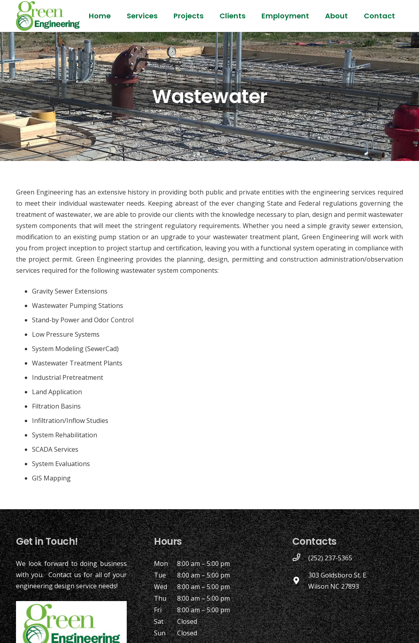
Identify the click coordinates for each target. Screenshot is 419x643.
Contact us (64, 574)
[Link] (48, 16)
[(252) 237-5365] (300, 558)
